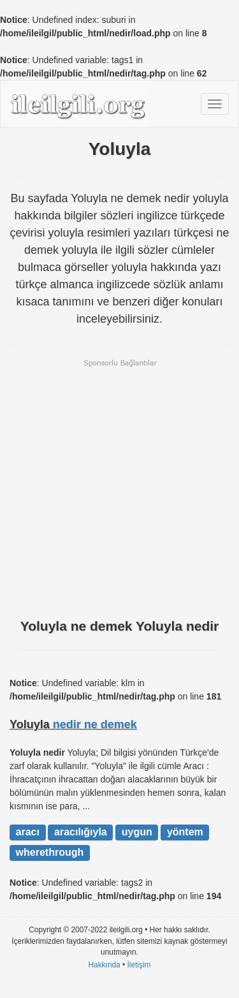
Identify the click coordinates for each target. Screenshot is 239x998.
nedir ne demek (95, 724)
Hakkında (104, 964)
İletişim (139, 964)
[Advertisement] (119, 487)
